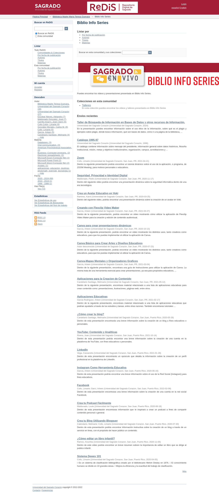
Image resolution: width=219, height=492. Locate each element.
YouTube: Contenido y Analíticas (97, 332)
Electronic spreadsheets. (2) (51, 155)
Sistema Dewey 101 (89, 456)
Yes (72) (41, 189)
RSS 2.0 (41, 220)
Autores (85, 37)
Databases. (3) (44, 142)
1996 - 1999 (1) (45, 183)
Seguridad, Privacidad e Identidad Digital (102, 175)
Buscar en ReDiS (44, 33)
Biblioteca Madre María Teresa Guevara (71, 16)
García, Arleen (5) (46, 132)
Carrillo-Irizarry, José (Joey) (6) (52, 122)
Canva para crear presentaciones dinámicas (104, 225)
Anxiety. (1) (43, 165)
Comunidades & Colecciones (51, 52)
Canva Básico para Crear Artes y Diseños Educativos (110, 243)
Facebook (83, 385)
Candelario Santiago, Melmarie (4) (54, 135)
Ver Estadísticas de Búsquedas (48, 203)
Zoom (80, 157)
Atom (40, 224)
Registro (38, 90)
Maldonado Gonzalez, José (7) (52, 119)
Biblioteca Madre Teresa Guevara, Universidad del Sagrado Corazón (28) (53, 106)
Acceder (38, 87)
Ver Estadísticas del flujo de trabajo (50, 205)
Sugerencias (47, 490)
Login (183, 4)
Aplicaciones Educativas (92, 296)
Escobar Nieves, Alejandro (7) (51, 116)
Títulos (85, 40)
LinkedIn (82, 349)
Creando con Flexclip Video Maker (98, 207)
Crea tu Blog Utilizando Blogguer (97, 420)
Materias (86, 42)
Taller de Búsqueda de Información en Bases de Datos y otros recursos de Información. (131, 122)
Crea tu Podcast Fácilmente (94, 403)
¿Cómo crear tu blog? (90, 314)
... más (41, 137)
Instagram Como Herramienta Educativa (101, 367)
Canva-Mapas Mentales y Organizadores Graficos (107, 261)
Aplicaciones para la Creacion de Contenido (104, 278)
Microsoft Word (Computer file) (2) (53, 163)
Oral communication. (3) (49, 145)
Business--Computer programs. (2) (54, 153)
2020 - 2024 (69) (45, 178)
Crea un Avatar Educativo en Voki (97, 193)
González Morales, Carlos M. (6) (53, 127)
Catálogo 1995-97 (87, 140)
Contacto (36, 490)
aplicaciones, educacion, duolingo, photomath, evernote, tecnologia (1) (54, 169)
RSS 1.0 (41, 217)
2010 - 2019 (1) (45, 181)
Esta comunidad (44, 36)
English (182, 7)
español (175, 7)
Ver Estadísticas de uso (45, 200)
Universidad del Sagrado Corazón (47, 487)
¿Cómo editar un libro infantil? (96, 438)
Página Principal (40, 16)
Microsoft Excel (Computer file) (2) (53, 158)
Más (184, 471)
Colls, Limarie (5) (45, 129)
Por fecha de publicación (93, 35)
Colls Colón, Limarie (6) (49, 124)
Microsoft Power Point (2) (49, 160)
